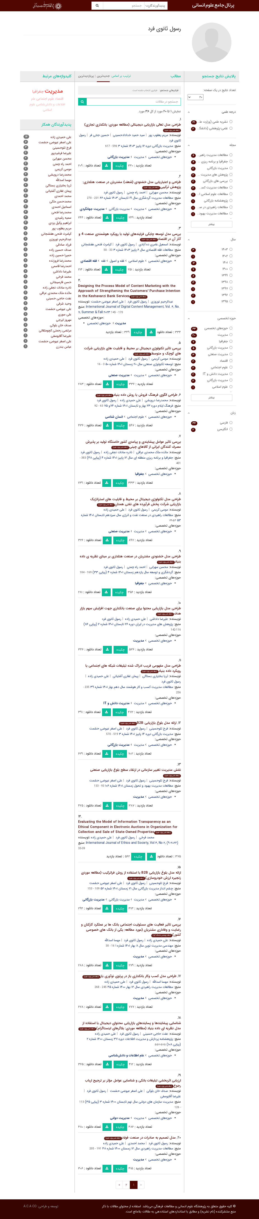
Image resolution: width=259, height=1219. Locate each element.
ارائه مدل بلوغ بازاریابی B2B (147, 723)
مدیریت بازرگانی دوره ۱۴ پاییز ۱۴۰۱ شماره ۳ (146, 733)
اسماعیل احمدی (61, 206)
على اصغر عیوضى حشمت (55, 341)
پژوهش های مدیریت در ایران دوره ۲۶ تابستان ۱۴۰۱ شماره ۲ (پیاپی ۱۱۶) (128, 624)
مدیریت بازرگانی (119, 208)
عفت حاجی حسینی (155, 1033)
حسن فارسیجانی (60, 282)
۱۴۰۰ (211, 269)
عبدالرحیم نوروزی (162, 301)
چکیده (120, 165)
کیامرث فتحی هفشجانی (96, 244)
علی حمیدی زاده (114, 358)
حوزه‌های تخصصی (160, 157)
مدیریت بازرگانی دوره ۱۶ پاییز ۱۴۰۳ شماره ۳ (145, 145)
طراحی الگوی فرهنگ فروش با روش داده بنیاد (136, 395)
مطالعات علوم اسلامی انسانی (211, 194)
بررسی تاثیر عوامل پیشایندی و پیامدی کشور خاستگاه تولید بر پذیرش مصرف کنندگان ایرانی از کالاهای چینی (133, 444)
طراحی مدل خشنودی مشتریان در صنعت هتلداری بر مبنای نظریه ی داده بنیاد (130, 559)
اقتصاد (59, 98)
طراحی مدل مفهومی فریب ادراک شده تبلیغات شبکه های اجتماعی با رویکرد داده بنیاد (133, 668)
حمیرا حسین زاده (60, 255)
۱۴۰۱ (211, 262)
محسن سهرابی (158, 192)
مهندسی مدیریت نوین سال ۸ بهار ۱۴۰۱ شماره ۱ (144, 945)
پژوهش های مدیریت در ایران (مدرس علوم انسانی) (211, 174)
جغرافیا (38, 91)
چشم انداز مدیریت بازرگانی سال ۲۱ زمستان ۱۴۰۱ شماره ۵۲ (136, 888)
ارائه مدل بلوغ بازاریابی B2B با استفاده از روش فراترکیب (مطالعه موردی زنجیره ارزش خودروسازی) (131, 875)
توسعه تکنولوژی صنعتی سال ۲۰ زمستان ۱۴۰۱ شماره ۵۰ (139, 364)
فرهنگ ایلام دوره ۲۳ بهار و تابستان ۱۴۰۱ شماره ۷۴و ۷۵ (138, 405)
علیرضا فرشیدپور (61, 153)
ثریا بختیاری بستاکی (155, 676)
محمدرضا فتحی (61, 212)
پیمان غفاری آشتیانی (125, 676)
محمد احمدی (136, 1143)
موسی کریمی (160, 358)
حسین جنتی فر (99, 135)
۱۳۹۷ (211, 288)
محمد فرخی (146, 837)
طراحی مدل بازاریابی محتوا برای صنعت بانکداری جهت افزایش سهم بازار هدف (130, 611)
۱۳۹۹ (211, 275)
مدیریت (139, 157)
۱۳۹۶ (211, 295)
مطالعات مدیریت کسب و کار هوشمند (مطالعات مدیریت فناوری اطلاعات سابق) (211, 187)
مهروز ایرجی (63, 319)
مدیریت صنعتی (211, 354)
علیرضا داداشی (159, 619)
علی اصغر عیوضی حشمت (107, 301)
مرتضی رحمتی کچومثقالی (55, 330)
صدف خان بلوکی (157, 1090)
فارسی (211, 422)
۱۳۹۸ (211, 282)
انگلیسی (211, 429)
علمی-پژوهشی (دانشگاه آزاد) (211, 128)
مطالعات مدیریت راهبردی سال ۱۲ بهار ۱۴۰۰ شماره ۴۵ (140, 987)
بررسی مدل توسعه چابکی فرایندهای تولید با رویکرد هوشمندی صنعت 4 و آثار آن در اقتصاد (130, 236)
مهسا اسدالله (112, 940)
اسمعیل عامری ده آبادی (153, 244)
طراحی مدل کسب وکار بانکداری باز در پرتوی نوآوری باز (129, 976)
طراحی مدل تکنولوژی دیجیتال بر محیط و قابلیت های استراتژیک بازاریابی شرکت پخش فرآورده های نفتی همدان (135, 502)
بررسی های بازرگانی (211, 181)
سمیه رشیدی (63, 217)
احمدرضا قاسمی (61, 266)
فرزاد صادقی (63, 244)
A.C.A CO (30, 1206)
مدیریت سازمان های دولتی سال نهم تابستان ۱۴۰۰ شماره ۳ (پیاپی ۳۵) (129, 1101)
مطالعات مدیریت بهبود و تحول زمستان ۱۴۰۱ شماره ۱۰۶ (139, 785)
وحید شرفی (63, 303)
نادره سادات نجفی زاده (118, 452)
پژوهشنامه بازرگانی (211, 200)
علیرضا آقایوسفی (61, 335)
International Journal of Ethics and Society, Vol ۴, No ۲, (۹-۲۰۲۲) (132, 842)
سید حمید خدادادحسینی (129, 135)
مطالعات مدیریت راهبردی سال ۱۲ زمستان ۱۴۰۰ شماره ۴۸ (137, 1148)
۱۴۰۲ (211, 256)
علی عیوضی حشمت (58, 309)
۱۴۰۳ (211, 249)
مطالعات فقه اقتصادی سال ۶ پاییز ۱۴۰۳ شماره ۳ (143, 249)
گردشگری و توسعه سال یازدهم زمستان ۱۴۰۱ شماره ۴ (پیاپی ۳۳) (133, 572)
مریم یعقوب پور (158, 135)
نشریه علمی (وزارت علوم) (211, 121)
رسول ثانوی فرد (113, 192)
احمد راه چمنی (136, 192)
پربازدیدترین (86, 75)
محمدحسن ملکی (60, 201)
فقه (103, 260)
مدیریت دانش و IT (211, 374)
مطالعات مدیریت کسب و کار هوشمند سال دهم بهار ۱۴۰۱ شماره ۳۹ (131, 687)
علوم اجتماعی (135, 416)
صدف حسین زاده (60, 249)
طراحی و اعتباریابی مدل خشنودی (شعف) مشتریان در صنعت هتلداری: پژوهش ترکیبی (132, 184)
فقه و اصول (117, 260)
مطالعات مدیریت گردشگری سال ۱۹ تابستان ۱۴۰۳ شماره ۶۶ (136, 197)
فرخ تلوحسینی (158, 728)
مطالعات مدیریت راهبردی (211, 155)
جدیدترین (103, 75)
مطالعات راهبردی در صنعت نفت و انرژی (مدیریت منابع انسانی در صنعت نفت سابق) (211, 207)
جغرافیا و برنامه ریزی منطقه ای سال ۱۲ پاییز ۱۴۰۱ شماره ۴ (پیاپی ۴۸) (130, 457)
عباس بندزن (63, 346)
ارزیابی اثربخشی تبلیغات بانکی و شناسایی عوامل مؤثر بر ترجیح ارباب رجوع (133, 1083)
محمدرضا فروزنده (60, 260)
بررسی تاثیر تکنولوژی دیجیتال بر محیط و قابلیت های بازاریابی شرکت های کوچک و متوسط (132, 351)
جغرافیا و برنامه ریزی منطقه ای (211, 161)
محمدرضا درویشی (156, 400)
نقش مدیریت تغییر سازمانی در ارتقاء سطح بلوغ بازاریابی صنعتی (135, 772)
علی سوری (64, 314)
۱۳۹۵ (211, 301)
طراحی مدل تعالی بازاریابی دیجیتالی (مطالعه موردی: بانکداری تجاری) (132, 127)
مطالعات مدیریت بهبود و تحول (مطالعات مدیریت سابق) (211, 213)
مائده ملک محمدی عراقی (152, 452)
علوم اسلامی (136, 260)
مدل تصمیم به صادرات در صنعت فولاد (140, 1137)
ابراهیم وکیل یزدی (60, 222)
